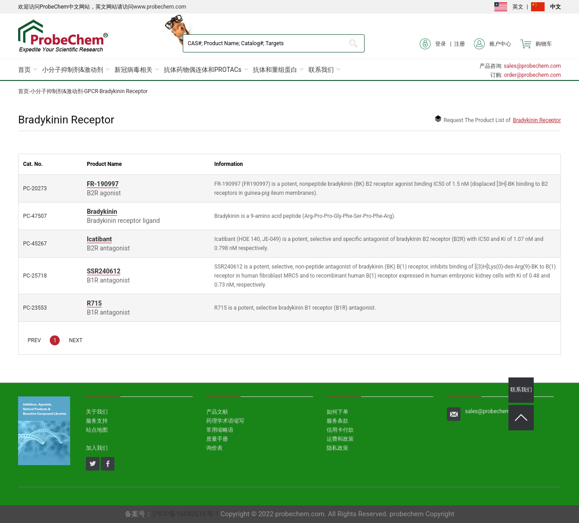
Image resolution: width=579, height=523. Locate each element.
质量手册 (217, 439)
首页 (24, 69)
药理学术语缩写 (225, 421)
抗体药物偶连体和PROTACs (203, 69)
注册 (459, 44)
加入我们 (97, 448)
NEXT (75, 340)
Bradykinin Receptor (123, 91)
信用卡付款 (340, 430)
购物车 (536, 43)
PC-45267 (35, 243)
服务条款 (337, 421)
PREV (34, 340)
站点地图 (97, 430)
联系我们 (321, 69)
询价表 (214, 448)
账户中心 (492, 43)
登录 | (437, 43)
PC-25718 (35, 276)
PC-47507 (35, 216)
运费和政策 (340, 439)
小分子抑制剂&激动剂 (72, 69)
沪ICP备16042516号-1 (185, 514)
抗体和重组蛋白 (275, 69)
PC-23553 (35, 308)
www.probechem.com (159, 7)
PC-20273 (35, 188)
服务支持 (97, 421)
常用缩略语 (219, 430)
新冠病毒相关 (133, 69)
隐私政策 (337, 448)
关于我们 (97, 412)
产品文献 (217, 412)
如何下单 (337, 412)
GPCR (91, 91)
